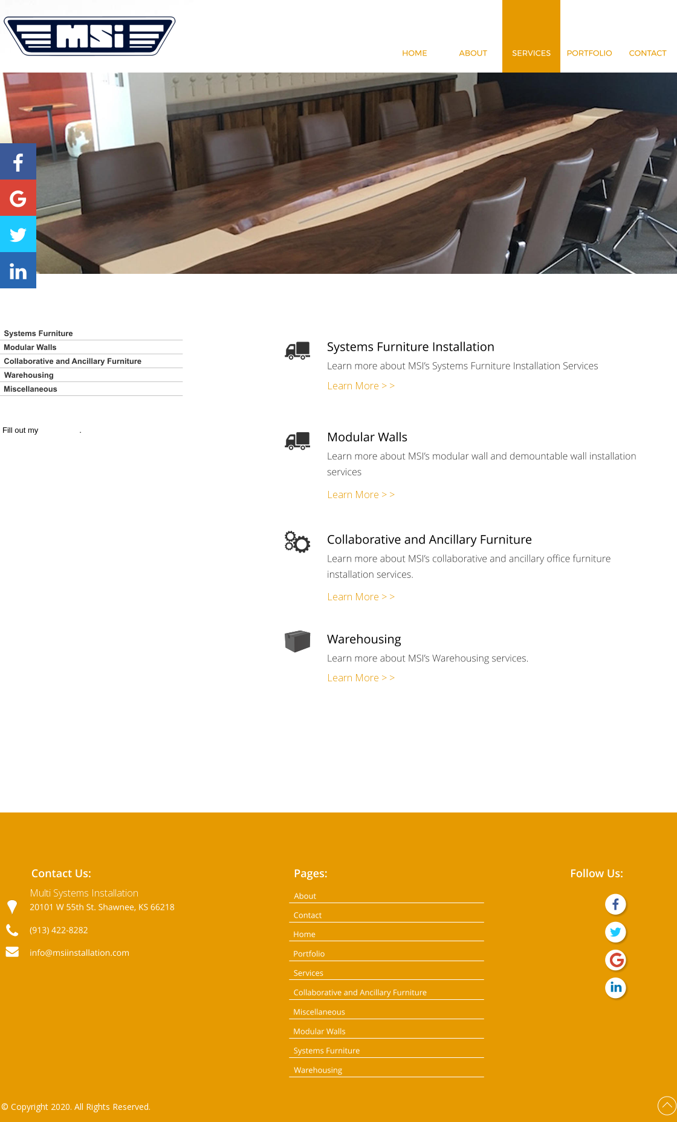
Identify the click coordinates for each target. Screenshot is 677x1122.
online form (59, 430)
